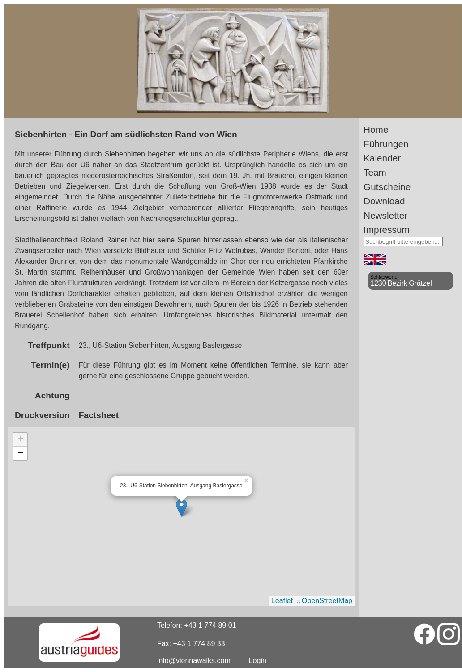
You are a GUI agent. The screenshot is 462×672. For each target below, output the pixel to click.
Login (257, 660)
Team (375, 172)
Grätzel (420, 283)
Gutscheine (387, 187)
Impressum (387, 229)
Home (376, 129)
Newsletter (385, 215)
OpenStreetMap (327, 600)
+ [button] (20, 439)
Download (384, 201)
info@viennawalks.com (194, 660)
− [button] (20, 453)
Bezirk (397, 283)
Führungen (386, 144)
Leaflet (282, 600)
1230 (378, 283)
